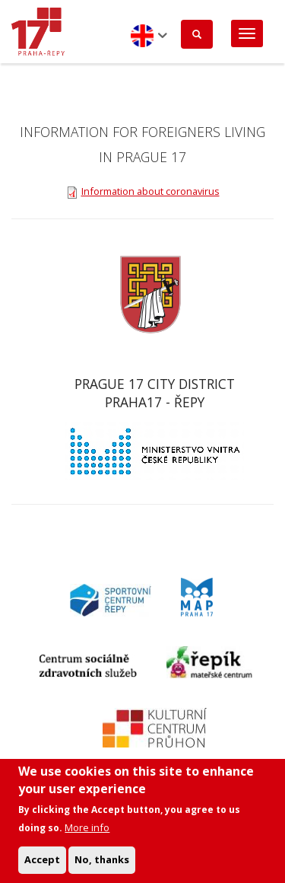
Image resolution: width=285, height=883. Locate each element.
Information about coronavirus (150, 191)
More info (87, 836)
